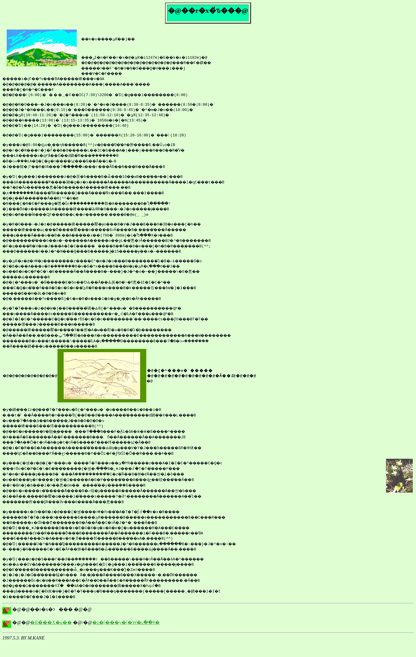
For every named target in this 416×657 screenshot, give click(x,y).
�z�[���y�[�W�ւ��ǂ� (126, 636)
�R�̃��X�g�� (51, 636)
